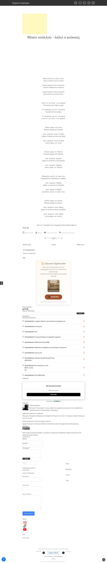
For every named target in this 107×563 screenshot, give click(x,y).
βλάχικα (63, 233)
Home (54, 245)
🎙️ (4, 559)
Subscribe (53, 394)
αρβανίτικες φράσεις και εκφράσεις (32, 413)
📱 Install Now (53, 297)
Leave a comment (52, 233)
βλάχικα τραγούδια (70, 233)
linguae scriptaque (20, 3)
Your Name (25, 476)
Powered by (53, 401)
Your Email (25, 485)
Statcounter (25, 538)
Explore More (53, 553)
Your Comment (26, 494)
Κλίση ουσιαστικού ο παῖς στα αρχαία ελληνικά (36, 421)
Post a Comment (29, 253)
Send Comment (28, 513)
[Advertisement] (34, 24)
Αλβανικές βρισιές (34, 405)
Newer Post (27, 245)
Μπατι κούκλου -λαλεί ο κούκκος (53, 37)
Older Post (80, 245)
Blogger (67, 549)
